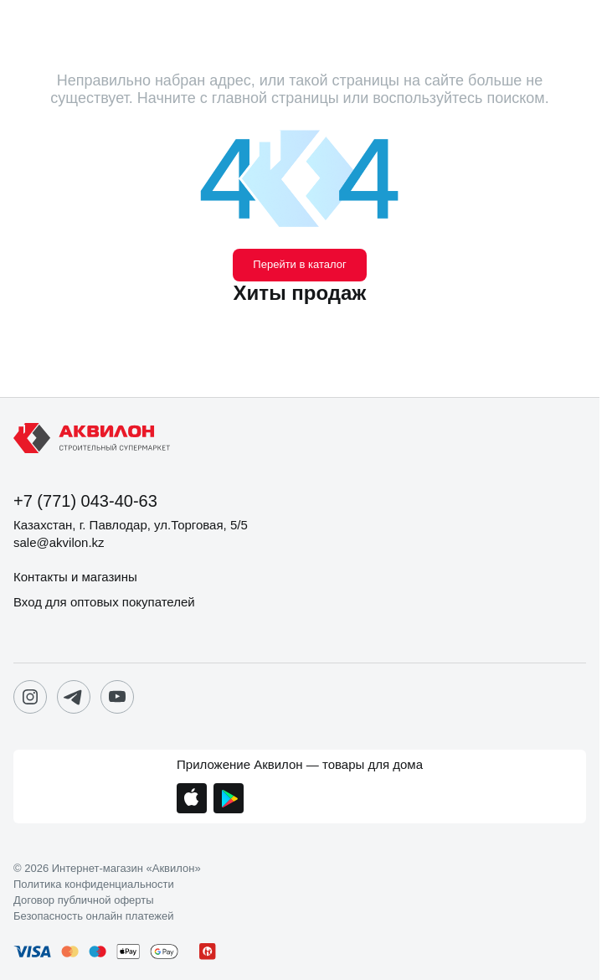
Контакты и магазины (75, 577)
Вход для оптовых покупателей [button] (104, 602)
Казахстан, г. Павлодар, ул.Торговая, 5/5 (130, 525)
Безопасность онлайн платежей (93, 916)
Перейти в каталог (299, 264)
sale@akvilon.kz (59, 542)
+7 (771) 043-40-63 (85, 501)
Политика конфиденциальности (93, 884)
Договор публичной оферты (83, 900)
